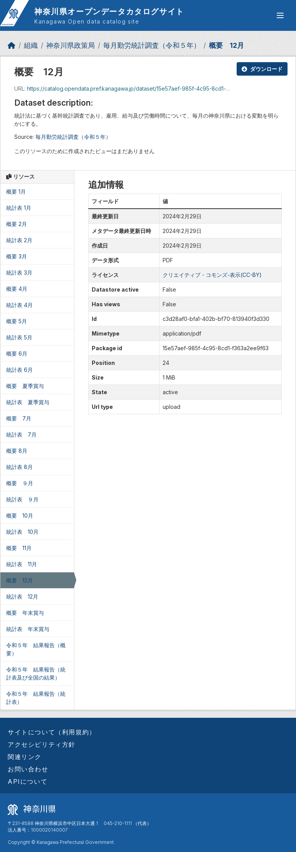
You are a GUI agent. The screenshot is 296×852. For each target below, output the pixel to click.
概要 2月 (16, 224)
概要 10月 (19, 515)
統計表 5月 (19, 337)
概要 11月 (19, 548)
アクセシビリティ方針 (42, 744)
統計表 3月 (19, 272)
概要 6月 (16, 353)
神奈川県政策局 (70, 45)
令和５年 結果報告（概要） (36, 649)
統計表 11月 (21, 564)
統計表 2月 (19, 240)
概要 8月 (16, 450)
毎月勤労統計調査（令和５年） (151, 45)
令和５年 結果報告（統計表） (36, 697)
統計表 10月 (22, 531)
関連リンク (25, 757)
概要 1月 (16, 191)
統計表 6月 (19, 369)
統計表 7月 (21, 434)
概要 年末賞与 (25, 612)
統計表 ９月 (22, 499)
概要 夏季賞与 (25, 386)
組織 (31, 45)
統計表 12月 (22, 596)
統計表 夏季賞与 (27, 402)
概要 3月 (16, 256)
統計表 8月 (19, 467)
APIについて (27, 781)
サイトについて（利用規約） (52, 732)
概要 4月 (16, 288)
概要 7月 (18, 418)
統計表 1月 (18, 207)
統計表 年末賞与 (27, 629)
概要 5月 (16, 321)
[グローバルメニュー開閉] (280, 15)
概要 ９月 (19, 483)
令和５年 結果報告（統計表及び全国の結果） (36, 673)
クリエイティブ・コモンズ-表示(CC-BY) (212, 275)
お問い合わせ (28, 769)
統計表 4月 (19, 305)
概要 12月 (226, 45)
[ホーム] (11, 45)
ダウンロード (262, 69)
